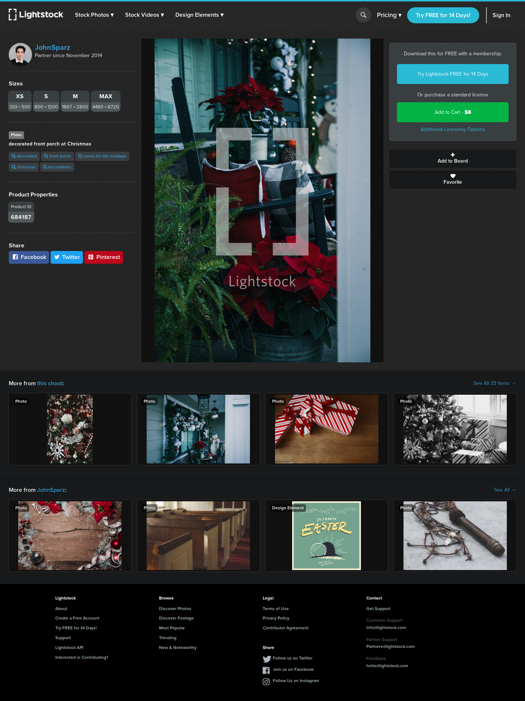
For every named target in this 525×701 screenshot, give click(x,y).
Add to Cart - (453, 112)
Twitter (66, 257)
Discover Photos (175, 608)
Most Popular (172, 628)
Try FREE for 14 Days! (443, 15)
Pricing (389, 15)
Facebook (29, 257)
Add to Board (453, 158)
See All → (505, 490)
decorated (24, 156)
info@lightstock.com (386, 627)
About (61, 608)
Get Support (378, 608)
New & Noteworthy (177, 647)
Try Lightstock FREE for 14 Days (453, 74)
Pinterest (103, 257)
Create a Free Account (77, 618)
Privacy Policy (276, 618)
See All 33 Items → (494, 383)
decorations (57, 167)
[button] (94, 14)
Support (63, 637)
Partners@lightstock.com (390, 646)
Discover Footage (176, 618)
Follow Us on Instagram (296, 680)
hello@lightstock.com (387, 665)
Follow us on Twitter (293, 658)
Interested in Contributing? (81, 657)
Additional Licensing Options (453, 129)
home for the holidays (102, 156)
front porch (57, 156)
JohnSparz (52, 47)
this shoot (50, 383)
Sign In (501, 15)
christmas (24, 167)
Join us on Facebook (293, 669)
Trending (167, 637)
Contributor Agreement (286, 628)
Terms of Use (276, 608)
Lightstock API (69, 647)
